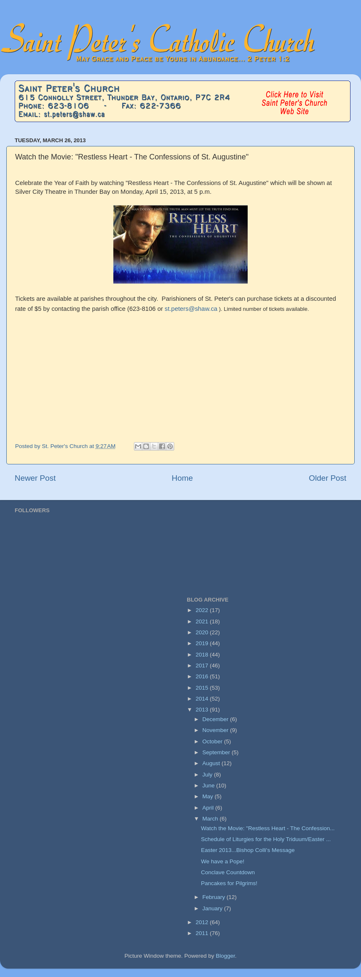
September (217, 752)
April (208, 808)
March (211, 818)
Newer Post (35, 478)
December (216, 719)
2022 (203, 610)
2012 (203, 922)
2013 (203, 709)
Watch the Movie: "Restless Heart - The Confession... (268, 828)
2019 (203, 643)
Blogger (225, 956)
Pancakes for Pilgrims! (229, 883)
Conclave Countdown (228, 872)
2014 (203, 699)
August (212, 763)
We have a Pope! (222, 861)
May (208, 796)
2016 (203, 676)
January (213, 908)
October (213, 741)
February (214, 897)
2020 (203, 632)
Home (182, 478)
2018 (203, 654)
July (208, 774)
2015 (203, 688)
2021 (203, 621)
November (216, 730)
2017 (203, 665)
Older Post (327, 478)
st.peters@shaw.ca (191, 308)
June (209, 785)
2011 (203, 933)
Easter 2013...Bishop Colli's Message (248, 850)
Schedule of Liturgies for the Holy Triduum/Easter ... (266, 839)
